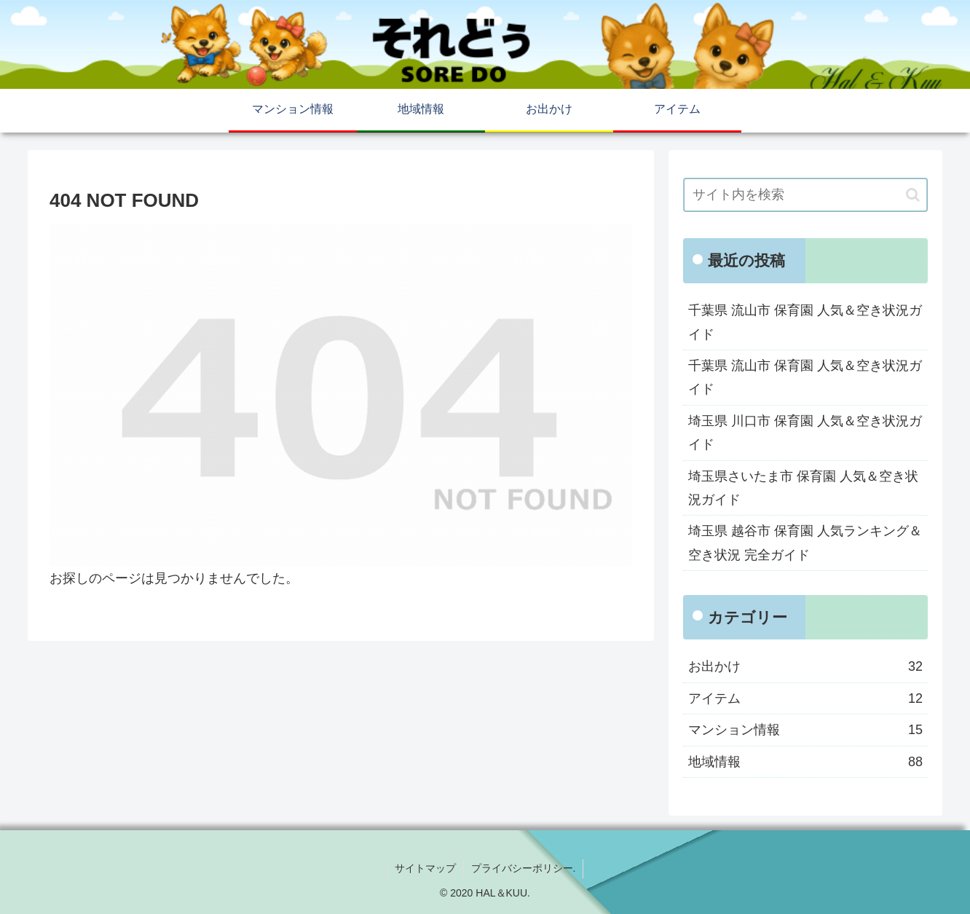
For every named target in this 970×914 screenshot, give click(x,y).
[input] (805, 195)
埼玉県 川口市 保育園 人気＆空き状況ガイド (805, 433)
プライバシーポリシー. (523, 868)
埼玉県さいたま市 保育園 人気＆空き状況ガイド (803, 488)
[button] (913, 194)
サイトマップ (425, 868)
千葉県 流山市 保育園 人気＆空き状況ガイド (805, 322)
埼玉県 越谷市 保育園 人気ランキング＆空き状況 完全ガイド (805, 543)
